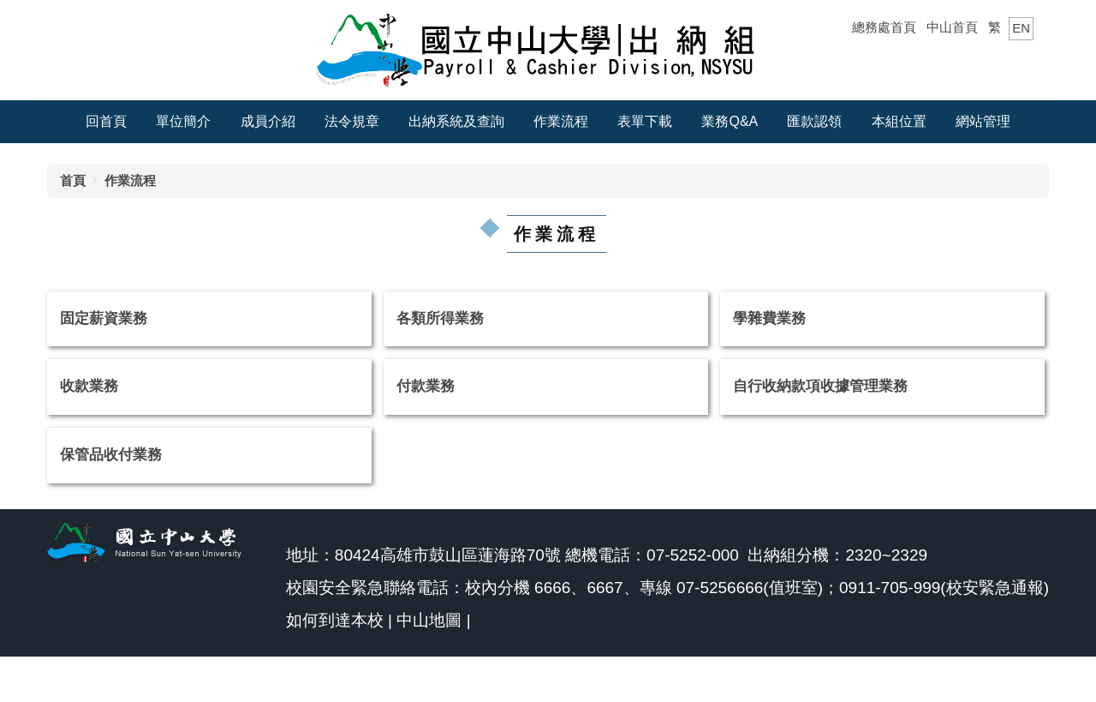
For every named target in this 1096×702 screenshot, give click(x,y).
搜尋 (1020, 62)
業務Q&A (729, 121)
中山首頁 (952, 27)
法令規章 (352, 121)
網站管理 (983, 121)
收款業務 (89, 386)
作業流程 (560, 121)
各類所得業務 (440, 318)
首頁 (73, 181)
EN (1021, 28)
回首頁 (106, 121)
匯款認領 (814, 121)
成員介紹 (268, 121)
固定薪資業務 (103, 318)
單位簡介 (183, 121)
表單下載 (644, 121)
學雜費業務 (769, 318)
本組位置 (899, 121)
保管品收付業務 (111, 455)
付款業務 (425, 386)
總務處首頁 (884, 27)
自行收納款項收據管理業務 (820, 386)
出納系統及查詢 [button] (456, 121)
